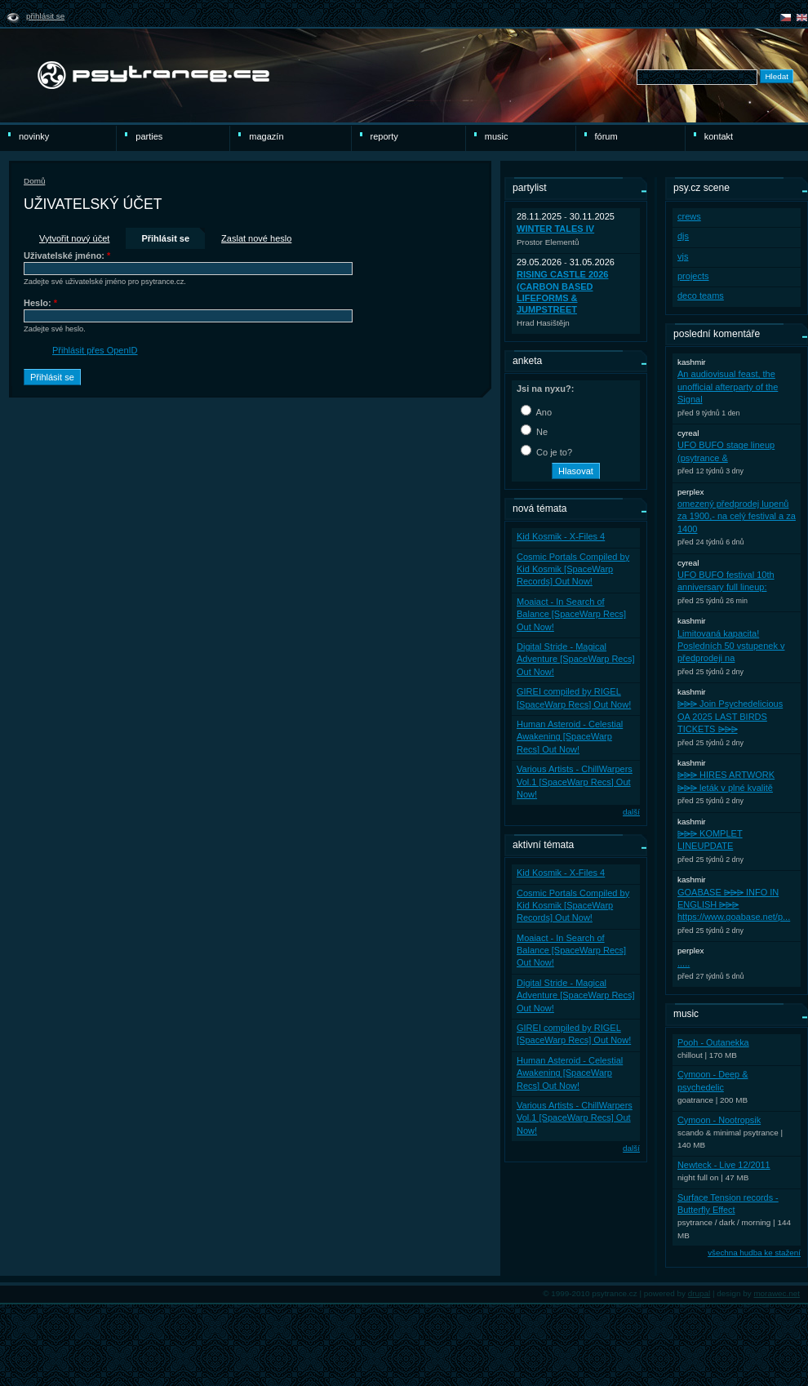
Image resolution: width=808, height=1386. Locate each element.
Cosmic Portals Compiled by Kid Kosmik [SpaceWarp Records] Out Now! (573, 569)
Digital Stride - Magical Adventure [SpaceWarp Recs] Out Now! (576, 659)
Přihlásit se (45, 15)
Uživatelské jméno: (67, 255)
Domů (34, 180)
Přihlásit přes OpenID (95, 350)
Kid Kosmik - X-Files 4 (561, 536)
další (631, 811)
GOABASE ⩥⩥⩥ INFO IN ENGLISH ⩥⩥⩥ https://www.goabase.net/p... (733, 904)
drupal (699, 1293)
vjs (682, 256)
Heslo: (40, 303)
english (802, 17)
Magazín (266, 136)
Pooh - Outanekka (713, 1042)
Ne (534, 432)
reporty (384, 136)
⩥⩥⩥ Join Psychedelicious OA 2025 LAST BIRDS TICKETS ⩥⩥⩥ (730, 716)
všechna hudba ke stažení (754, 1252)
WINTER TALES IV (555, 228)
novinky (34, 136)
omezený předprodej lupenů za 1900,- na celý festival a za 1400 (736, 516)
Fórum (606, 136)
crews (689, 216)
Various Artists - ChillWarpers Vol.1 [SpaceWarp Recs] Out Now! (575, 781)
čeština (785, 17)
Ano (536, 412)
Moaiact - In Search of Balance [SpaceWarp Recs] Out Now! (571, 614)
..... (683, 963)
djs (683, 236)
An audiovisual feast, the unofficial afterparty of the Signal (727, 386)
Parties (148, 136)
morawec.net (776, 1293)
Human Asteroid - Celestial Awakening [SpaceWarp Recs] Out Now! (570, 736)
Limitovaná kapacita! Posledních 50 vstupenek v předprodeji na (730, 646)
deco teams (700, 295)
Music (496, 136)
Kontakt (718, 136)
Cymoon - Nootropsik (719, 1120)
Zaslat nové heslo (256, 238)
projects (693, 276)
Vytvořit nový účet (74, 238)
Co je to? (546, 452)
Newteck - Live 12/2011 (723, 1165)
